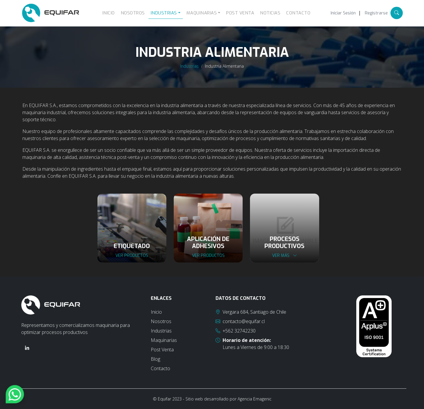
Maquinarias (164, 340)
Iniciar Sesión (343, 13)
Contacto (298, 13)
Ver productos (131, 255)
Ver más (284, 255)
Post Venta (240, 13)
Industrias (189, 66)
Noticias (270, 13)
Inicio (108, 13)
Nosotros (133, 13)
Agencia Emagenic (254, 399)
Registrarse (376, 13)
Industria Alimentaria (224, 66)
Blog (155, 359)
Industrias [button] (164, 13)
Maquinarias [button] (201, 13)
